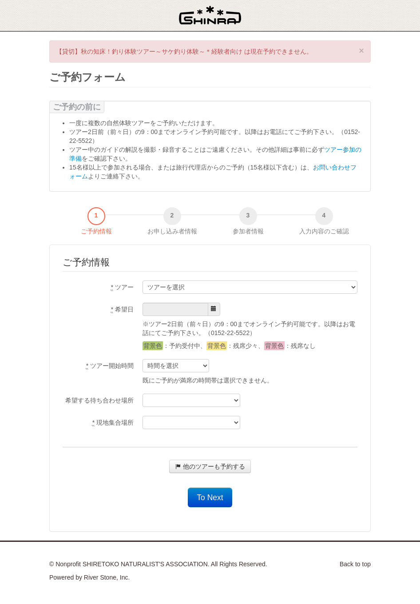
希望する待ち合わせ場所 (99, 400)
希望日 (122, 309)
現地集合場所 (113, 422)
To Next (210, 497)
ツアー (122, 287)
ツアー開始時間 (110, 366)
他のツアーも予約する (210, 466)
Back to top (355, 564)
